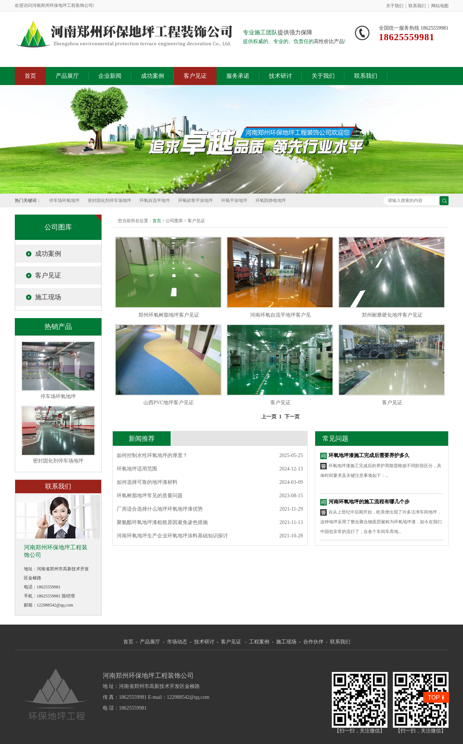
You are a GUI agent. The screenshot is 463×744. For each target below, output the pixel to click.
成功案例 (152, 76)
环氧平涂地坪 (234, 200)
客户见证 (195, 76)
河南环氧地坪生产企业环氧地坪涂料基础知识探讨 (172, 535)
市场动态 (177, 641)
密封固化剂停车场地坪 (109, 200)
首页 (30, 76)
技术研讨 (280, 76)
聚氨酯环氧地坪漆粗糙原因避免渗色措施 (162, 522)
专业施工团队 (260, 32)
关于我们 (394, 5)
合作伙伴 (313, 641)
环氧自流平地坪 (155, 200)
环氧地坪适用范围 (137, 469)
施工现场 (48, 297)
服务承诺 (237, 76)
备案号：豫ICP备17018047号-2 (136, 719)
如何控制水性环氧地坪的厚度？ (152, 455)
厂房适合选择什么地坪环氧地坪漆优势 (160, 509)
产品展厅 (67, 76)
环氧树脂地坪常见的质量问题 (150, 495)
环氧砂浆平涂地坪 (195, 200)
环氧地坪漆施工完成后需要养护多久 (369, 455)
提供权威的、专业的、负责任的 (278, 41)
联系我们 (417, 5)
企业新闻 (109, 76)
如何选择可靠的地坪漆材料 (147, 482)
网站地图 (440, 5)
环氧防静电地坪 (271, 200)
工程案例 (259, 641)
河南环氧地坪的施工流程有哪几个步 (369, 501)
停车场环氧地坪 (64, 200)
